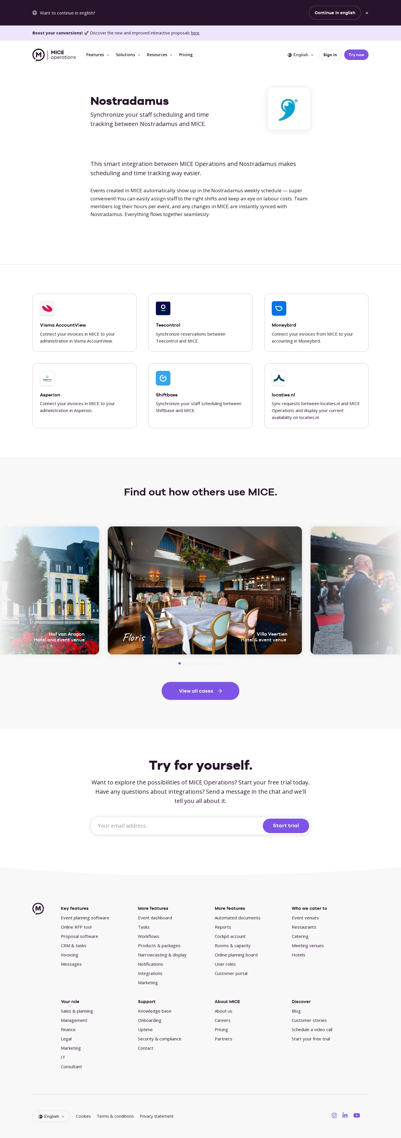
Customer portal (231, 973)
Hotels (298, 955)
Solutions (125, 54)
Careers (223, 1020)
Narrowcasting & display (162, 955)
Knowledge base (155, 1011)
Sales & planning (77, 1011)
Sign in (330, 54)
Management (74, 1020)
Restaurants (304, 927)
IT (63, 1057)
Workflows (148, 936)
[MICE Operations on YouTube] (356, 1115)
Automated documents (237, 918)
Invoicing (69, 955)
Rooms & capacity (233, 945)
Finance (68, 1029)
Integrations (150, 973)
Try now (356, 54)
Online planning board (236, 955)
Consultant (71, 1066)
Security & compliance (159, 1039)
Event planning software (85, 918)
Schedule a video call (312, 1029)
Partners (223, 1039)
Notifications (150, 964)
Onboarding (149, 1020)
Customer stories (309, 1020)
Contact (145, 1048)
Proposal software (79, 936)
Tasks (144, 927)
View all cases (196, 691)
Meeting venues (308, 945)
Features (95, 54)
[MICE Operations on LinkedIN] (345, 1115)
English (298, 54)
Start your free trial (311, 1039)
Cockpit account (230, 936)
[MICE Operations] (54, 55)
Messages (71, 964)
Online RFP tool (76, 927)
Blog (296, 1011)
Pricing (186, 54)
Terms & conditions (115, 1116)
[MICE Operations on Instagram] (334, 1115)
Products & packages (159, 945)
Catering (300, 936)
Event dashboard (155, 918)
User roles (225, 964)
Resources (157, 54)
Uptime (145, 1029)
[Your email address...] (177, 826)
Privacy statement (157, 1116)
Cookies (83, 1116)
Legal (66, 1039)
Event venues (305, 918)
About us (223, 1011)
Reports (223, 927)
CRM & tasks (73, 945)
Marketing (148, 982)
